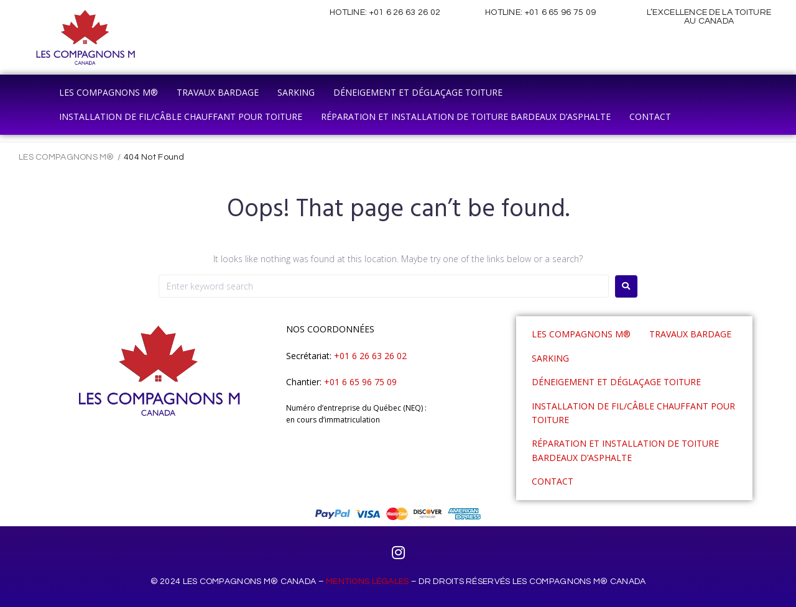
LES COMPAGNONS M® (66, 157)
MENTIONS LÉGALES (367, 581)
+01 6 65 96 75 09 (560, 12)
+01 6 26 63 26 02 (405, 12)
